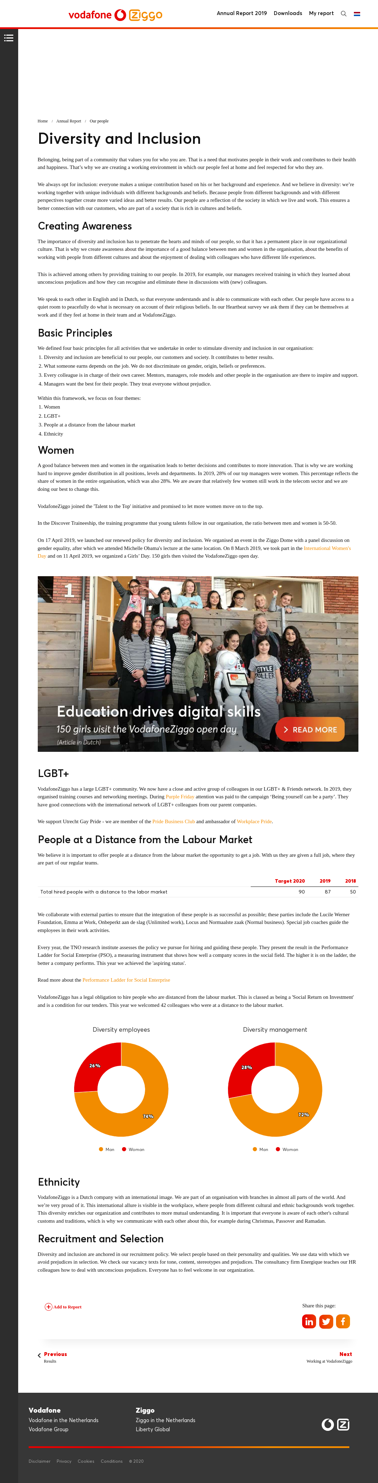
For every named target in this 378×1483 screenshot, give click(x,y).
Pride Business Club (173, 821)
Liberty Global (153, 1429)
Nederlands (357, 14)
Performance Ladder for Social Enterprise (126, 980)
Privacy (64, 1462)
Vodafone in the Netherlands (64, 1420)
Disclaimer (39, 1462)
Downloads (288, 13)
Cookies (86, 1462)
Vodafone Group (49, 1429)
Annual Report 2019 (242, 13)
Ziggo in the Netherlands (165, 1420)
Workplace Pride (254, 821)
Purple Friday (180, 796)
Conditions (112, 1462)
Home (43, 121)
